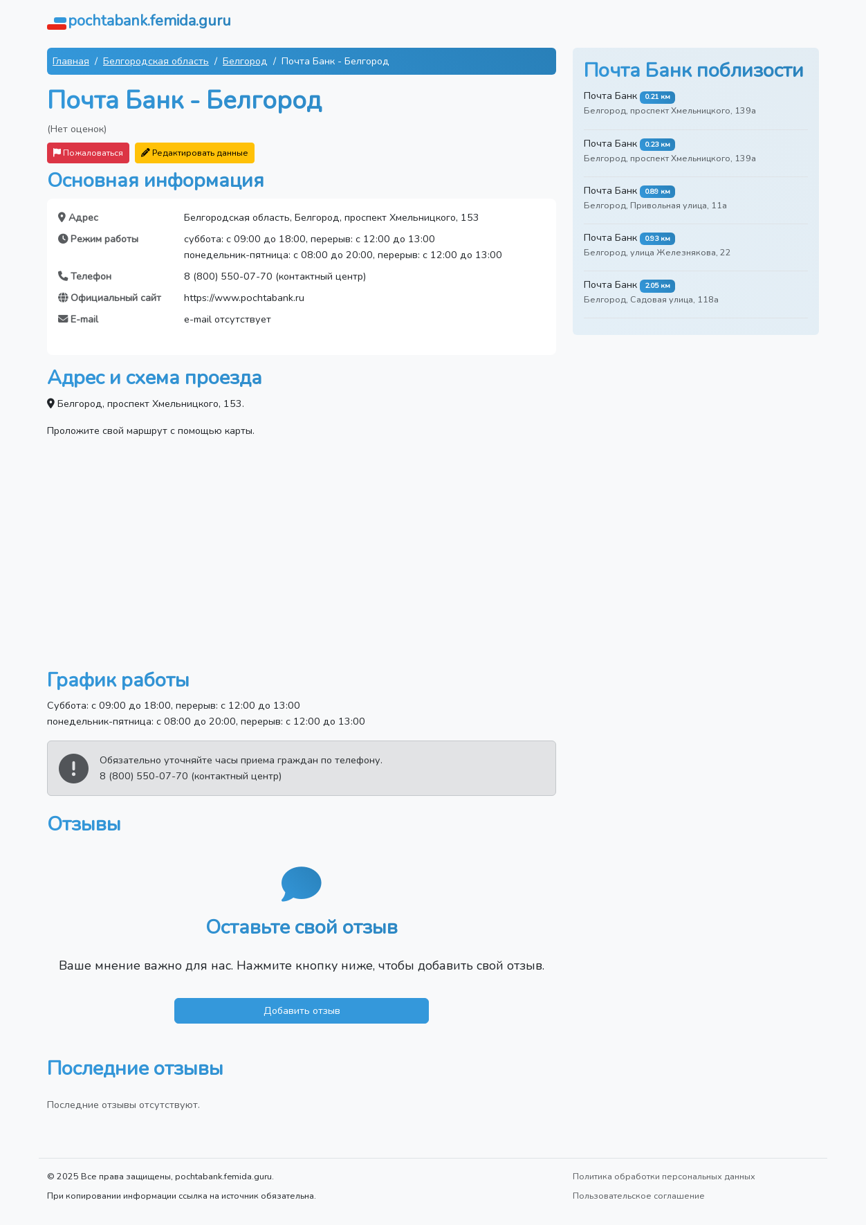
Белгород (245, 61)
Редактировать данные (194, 152)
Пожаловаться (88, 152)
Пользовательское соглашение (639, 1195)
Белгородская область (156, 61)
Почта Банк (610, 95)
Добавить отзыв (302, 1010)
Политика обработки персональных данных (664, 1176)
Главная (71, 61)
